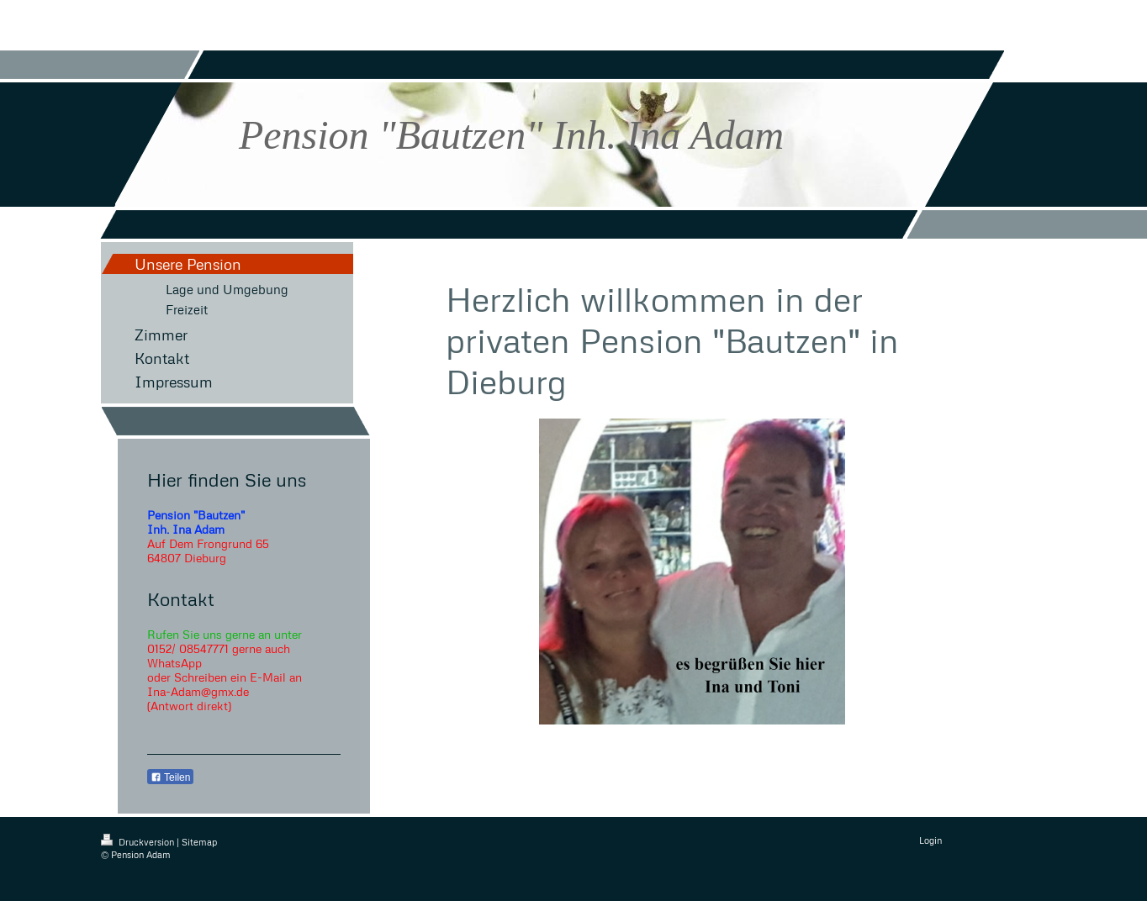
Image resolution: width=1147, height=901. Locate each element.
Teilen (170, 777)
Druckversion (139, 841)
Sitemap (199, 841)
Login (930, 840)
